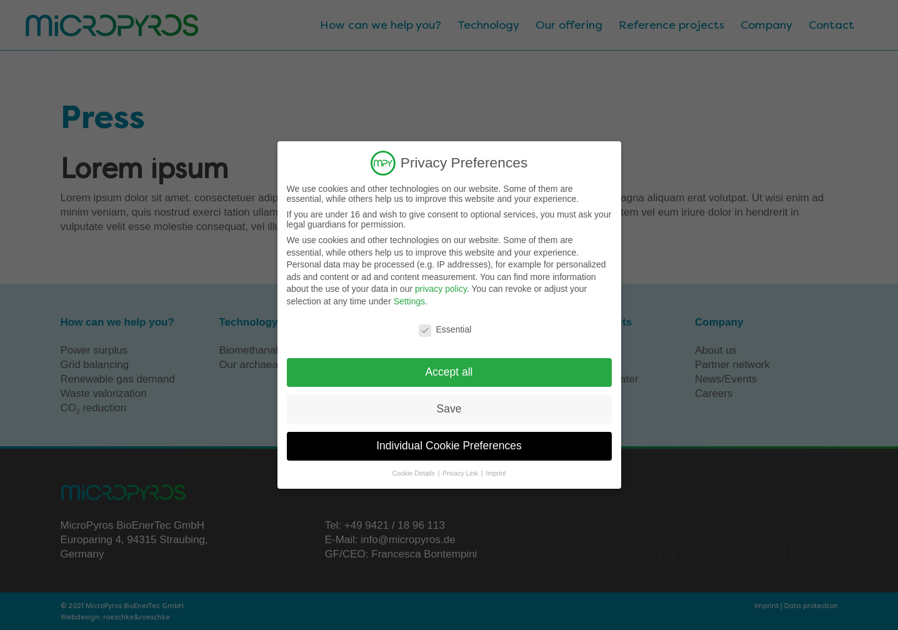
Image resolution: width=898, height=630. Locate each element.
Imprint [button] (496, 473)
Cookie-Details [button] (414, 473)
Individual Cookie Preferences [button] (449, 445)
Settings (410, 301)
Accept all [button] (449, 372)
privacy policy (441, 289)
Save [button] (449, 408)
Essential (445, 329)
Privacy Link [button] (461, 473)
